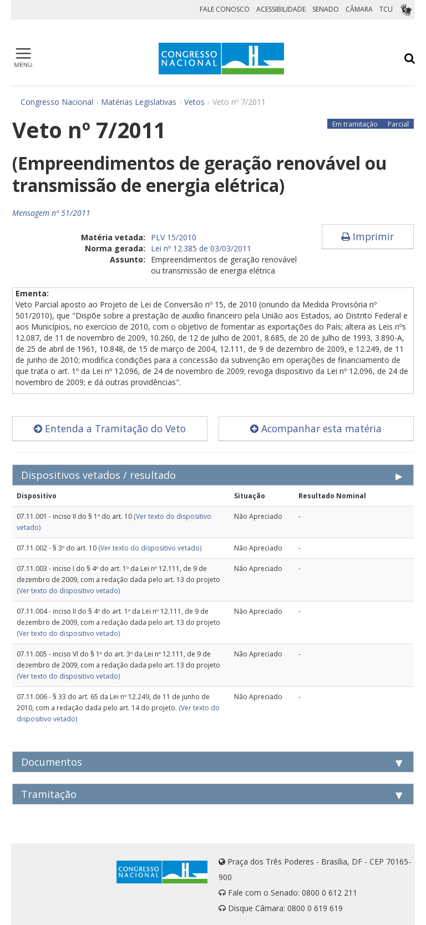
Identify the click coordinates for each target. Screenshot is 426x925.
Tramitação (49, 794)
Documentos (51, 762)
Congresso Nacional (57, 102)
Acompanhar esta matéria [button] (316, 428)
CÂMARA (359, 9)
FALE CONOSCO (225, 9)
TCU (386, 9)
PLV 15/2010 (173, 237)
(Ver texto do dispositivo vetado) (149, 548)
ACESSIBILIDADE (281, 9)
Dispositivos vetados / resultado (98, 475)
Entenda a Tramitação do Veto (110, 428)
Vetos (194, 102)
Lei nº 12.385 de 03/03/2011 (201, 248)
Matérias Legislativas (138, 102)
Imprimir (367, 236)
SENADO (325, 9)
